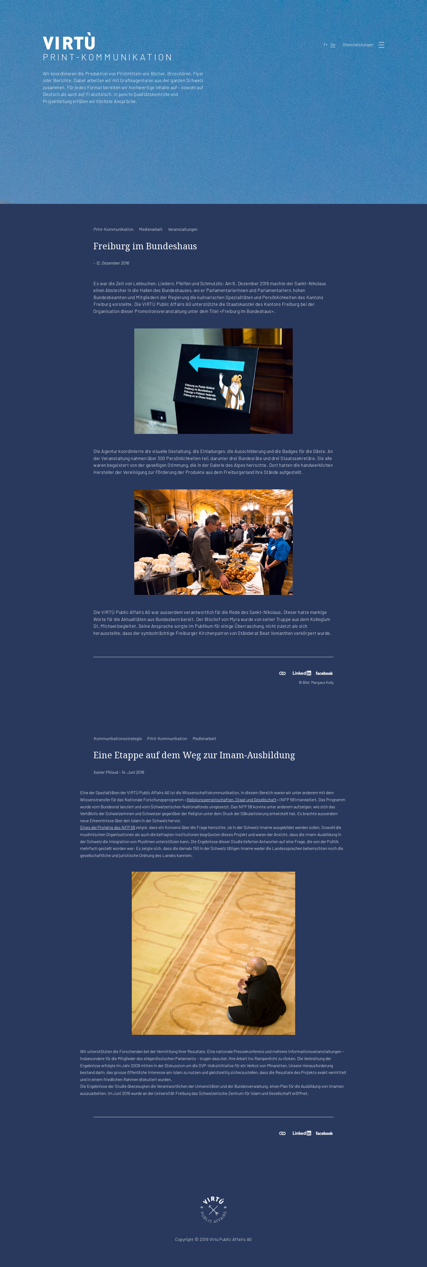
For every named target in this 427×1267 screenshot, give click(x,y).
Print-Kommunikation (113, 229)
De (332, 44)
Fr (326, 44)
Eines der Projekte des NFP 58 (107, 827)
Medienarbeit (151, 229)
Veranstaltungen (182, 229)
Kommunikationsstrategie (118, 738)
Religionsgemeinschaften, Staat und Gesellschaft (231, 799)
